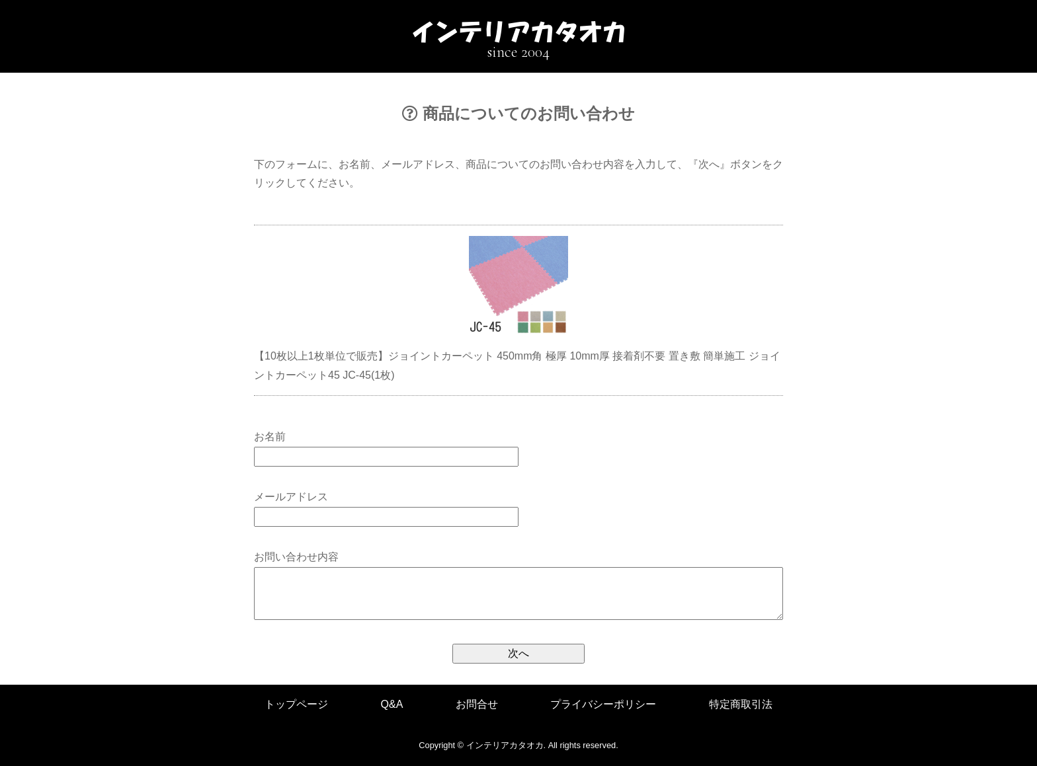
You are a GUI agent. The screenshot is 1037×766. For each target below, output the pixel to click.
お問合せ (477, 704)
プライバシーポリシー (603, 704)
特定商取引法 (740, 704)
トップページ (296, 704)
